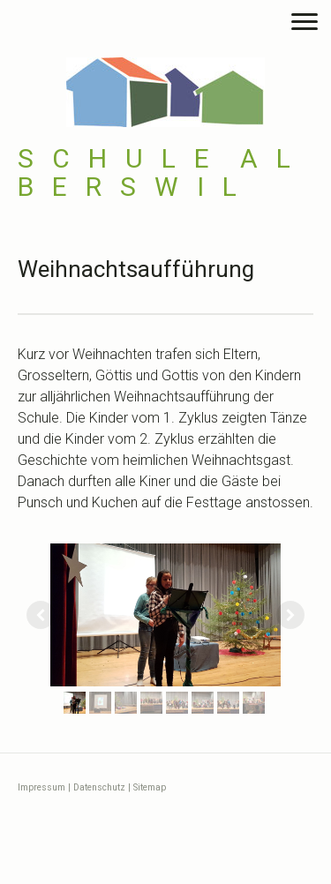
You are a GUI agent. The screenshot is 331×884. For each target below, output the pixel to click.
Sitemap (149, 787)
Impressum (41, 787)
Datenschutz (99, 787)
